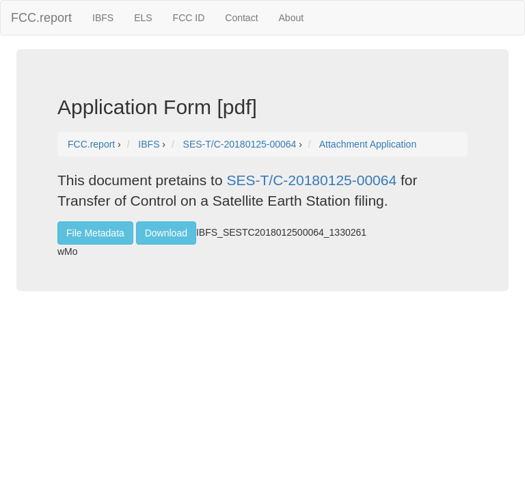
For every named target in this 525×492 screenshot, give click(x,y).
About (291, 17)
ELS (143, 17)
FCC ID (189, 17)
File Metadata (95, 233)
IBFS (102, 17)
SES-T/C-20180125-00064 (311, 180)
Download (166, 233)
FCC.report (41, 18)
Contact (241, 17)
